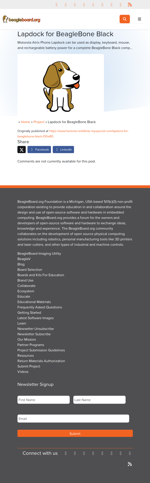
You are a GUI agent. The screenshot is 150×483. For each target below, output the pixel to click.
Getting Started (29, 312)
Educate (23, 296)
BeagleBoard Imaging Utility (39, 253)
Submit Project (28, 366)
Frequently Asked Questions (39, 307)
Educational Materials (34, 301)
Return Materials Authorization (41, 360)
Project (39, 121)
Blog (21, 264)
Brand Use (25, 280)
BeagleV (24, 258)
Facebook (39, 149)
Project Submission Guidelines (41, 350)
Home (25, 121)
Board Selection (29, 269)
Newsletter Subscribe (34, 333)
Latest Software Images (35, 317)
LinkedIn (63, 149)
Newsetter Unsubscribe (35, 328)
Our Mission (26, 339)
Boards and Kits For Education (40, 274)
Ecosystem (25, 291)
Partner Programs (30, 344)
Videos (22, 371)
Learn (21, 323)
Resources (25, 355)
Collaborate (26, 285)
